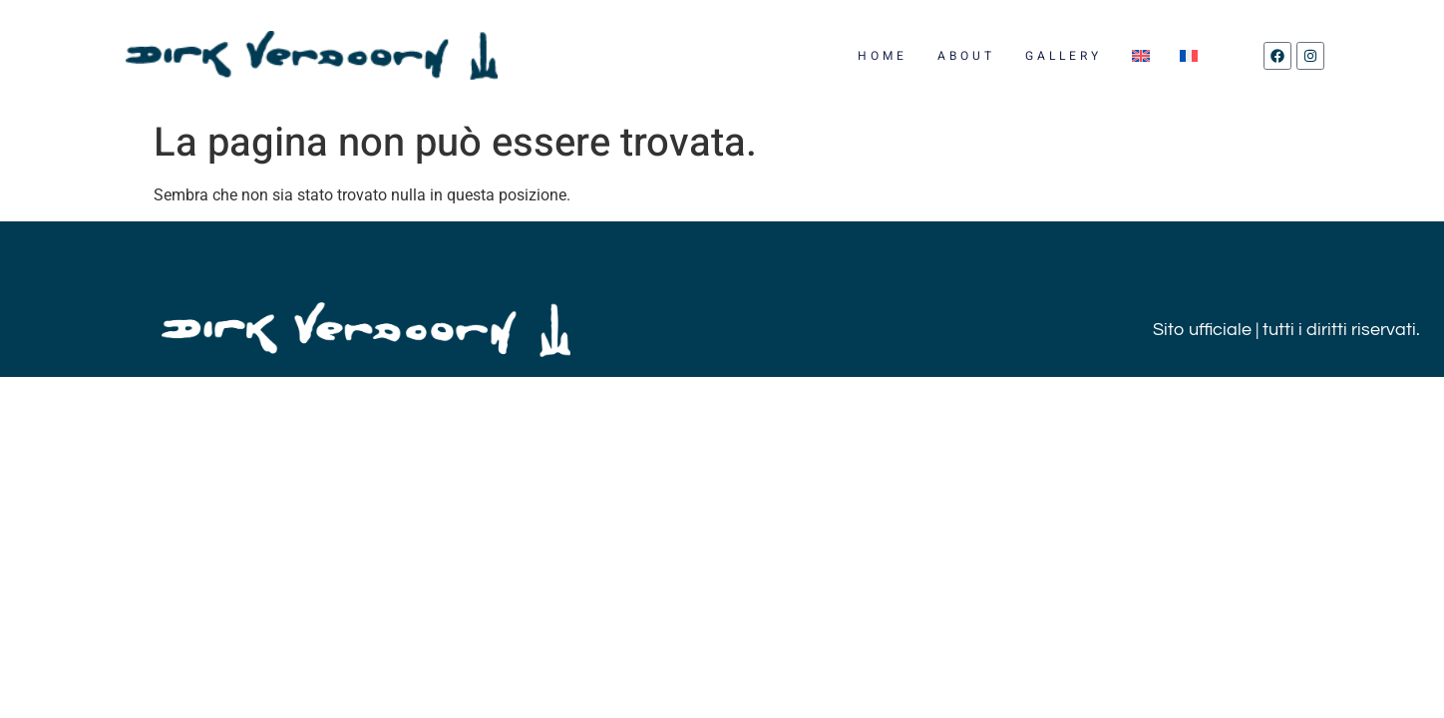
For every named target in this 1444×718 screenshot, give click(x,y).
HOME (882, 56)
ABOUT (966, 56)
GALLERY (1063, 56)
